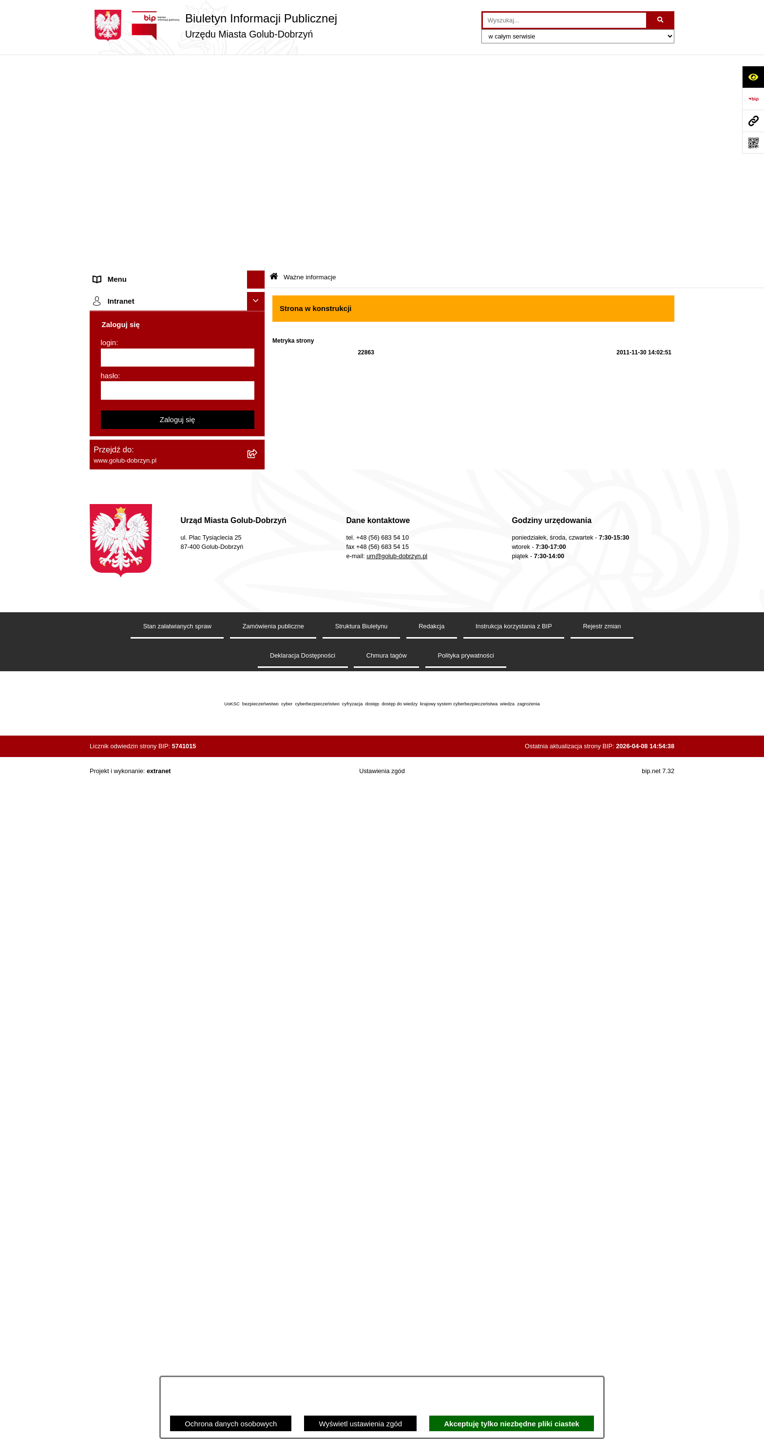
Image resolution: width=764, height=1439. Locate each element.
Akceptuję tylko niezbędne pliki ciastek (511, 1424)
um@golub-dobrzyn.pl (396, 1210)
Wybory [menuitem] (106, 341)
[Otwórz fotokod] (753, 143)
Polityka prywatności (466, 1309)
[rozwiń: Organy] (258, 103)
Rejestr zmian (602, 1280)
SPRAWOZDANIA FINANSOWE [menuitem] (146, 304)
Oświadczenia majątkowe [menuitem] (135, 571)
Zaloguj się (177, 1073)
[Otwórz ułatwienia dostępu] (753, 77)
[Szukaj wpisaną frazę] (661, 20)
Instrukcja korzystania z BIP (514, 1280)
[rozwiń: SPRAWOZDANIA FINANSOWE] (258, 305)
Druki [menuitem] (102, 388)
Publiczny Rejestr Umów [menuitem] (133, 516)
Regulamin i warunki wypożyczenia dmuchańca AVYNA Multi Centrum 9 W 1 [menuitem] (170, 679)
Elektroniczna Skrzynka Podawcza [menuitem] (149, 637)
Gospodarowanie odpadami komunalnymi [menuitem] (161, 461)
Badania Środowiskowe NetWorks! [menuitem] (150, 867)
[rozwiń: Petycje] (258, 195)
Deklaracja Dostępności (302, 1309)
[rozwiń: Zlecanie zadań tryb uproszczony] (258, 122)
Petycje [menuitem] (105, 195)
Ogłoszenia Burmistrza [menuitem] (130, 176)
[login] (177, 1011)
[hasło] (177, 1044)
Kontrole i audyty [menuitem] (121, 407)
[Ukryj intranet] (256, 955)
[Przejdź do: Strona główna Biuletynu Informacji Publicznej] (273, 64)
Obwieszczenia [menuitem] (118, 425)
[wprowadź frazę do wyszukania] (564, 20)
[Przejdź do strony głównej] (213, 25)
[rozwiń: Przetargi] (258, 232)
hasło (109, 1029)
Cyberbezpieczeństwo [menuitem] (129, 761)
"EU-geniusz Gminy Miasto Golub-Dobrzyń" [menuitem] (164, 904)
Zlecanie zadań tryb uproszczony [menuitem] (147, 121)
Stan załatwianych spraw (177, 1280)
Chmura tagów (386, 1309)
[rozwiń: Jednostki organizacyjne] (258, 140)
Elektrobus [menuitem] (111, 703)
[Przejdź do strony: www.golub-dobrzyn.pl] (753, 121)
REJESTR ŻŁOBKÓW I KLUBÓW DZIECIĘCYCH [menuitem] (148, 927)
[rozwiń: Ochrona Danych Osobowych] (258, 213)
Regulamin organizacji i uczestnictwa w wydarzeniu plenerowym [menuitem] (157, 364)
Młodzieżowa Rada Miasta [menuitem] (136, 158)
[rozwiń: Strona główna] (258, 85)
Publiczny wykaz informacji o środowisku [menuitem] (159, 322)
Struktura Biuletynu (361, 1280)
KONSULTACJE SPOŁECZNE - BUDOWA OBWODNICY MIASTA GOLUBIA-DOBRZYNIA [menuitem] (162, 732)
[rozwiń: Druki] (258, 389)
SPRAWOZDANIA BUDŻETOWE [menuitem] (147, 286)
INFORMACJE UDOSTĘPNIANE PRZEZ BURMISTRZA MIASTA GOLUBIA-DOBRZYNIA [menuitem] (160, 820)
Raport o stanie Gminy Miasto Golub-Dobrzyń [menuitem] (167, 619)
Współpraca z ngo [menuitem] (123, 268)
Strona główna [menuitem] (117, 85)
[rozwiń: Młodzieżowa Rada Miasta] (258, 159)
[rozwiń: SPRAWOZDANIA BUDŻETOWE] (258, 286)
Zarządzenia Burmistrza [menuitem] (132, 249)
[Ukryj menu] (256, 67)
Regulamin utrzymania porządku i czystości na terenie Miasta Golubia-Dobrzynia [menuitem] (169, 595)
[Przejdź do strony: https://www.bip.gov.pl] (753, 99)
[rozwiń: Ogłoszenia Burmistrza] (258, 177)
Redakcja (431, 1280)
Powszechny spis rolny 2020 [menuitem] (140, 498)
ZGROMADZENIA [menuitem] (123, 849)
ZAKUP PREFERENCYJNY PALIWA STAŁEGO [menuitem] (153, 785)
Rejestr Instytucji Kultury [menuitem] (133, 553)
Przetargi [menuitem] (108, 231)
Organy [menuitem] (105, 103)
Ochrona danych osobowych (231, 1424)
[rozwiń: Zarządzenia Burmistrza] (258, 250)
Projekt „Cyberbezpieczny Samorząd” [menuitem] (154, 885)
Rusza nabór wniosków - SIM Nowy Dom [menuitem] (160, 443)
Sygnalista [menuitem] (110, 655)
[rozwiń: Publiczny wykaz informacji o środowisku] (258, 323)
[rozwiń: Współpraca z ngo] (258, 268)
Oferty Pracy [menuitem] (114, 480)
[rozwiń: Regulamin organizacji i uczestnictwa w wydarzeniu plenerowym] (258, 359)
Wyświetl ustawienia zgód (360, 1424)
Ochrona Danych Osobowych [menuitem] (141, 213)
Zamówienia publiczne (273, 1280)
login (108, 996)
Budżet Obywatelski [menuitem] (126, 534)
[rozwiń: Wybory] (258, 341)
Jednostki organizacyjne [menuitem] (133, 140)
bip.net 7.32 (658, 1425)
